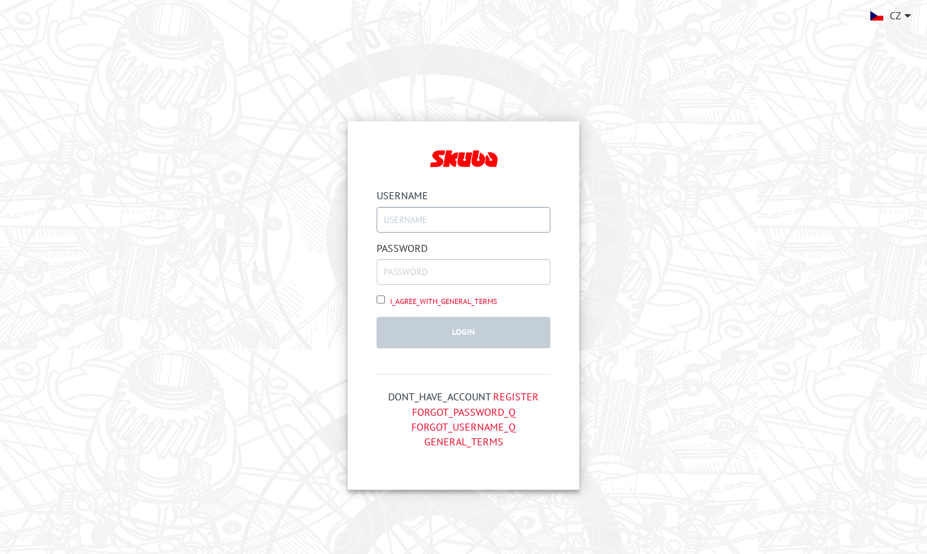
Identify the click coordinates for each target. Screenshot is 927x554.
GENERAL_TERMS (463, 441)
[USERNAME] (463, 220)
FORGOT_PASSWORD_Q (464, 412)
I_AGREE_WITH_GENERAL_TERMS (442, 301)
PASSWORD (402, 248)
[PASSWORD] (463, 272)
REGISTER (516, 396)
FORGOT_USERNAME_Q (463, 426)
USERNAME (402, 195)
